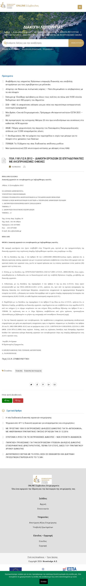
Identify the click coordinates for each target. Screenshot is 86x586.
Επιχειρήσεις (48, 49)
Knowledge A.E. (50, 561)
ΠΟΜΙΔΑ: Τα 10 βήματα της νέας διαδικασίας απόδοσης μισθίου (35, 143)
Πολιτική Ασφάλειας (36, 557)
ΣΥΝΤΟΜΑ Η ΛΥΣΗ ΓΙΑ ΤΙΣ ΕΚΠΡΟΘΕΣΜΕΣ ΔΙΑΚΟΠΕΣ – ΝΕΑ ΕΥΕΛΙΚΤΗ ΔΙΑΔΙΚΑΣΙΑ (43, 437)
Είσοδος (43, 541)
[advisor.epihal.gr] (55, 384)
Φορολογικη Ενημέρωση (31, 49)
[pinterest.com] (43, 384)
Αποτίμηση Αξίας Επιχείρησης (43, 523)
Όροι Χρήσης (52, 557)
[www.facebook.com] (37, 384)
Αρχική (7, 32)
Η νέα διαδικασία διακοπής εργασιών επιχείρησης (29, 417)
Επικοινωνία (43, 509)
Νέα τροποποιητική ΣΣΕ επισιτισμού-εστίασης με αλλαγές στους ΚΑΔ (37, 148)
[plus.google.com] (49, 384)
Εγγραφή (43, 546)
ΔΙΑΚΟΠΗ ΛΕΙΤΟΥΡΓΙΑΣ (69, 32)
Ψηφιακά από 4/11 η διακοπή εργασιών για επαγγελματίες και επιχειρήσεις (40, 423)
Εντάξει (44, 582)
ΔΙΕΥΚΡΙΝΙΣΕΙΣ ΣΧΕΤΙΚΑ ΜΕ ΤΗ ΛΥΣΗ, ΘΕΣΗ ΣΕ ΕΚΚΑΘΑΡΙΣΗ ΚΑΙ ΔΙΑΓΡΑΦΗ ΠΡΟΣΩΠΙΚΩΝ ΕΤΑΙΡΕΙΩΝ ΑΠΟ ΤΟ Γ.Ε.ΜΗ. (40, 455)
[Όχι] (82, 579)
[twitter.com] (31, 384)
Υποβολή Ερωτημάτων (43, 527)
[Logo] (43, 480)
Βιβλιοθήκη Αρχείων (22, 32)
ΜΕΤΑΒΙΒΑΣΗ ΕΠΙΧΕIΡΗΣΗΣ (45, 32)
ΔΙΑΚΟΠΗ (19, 371)
